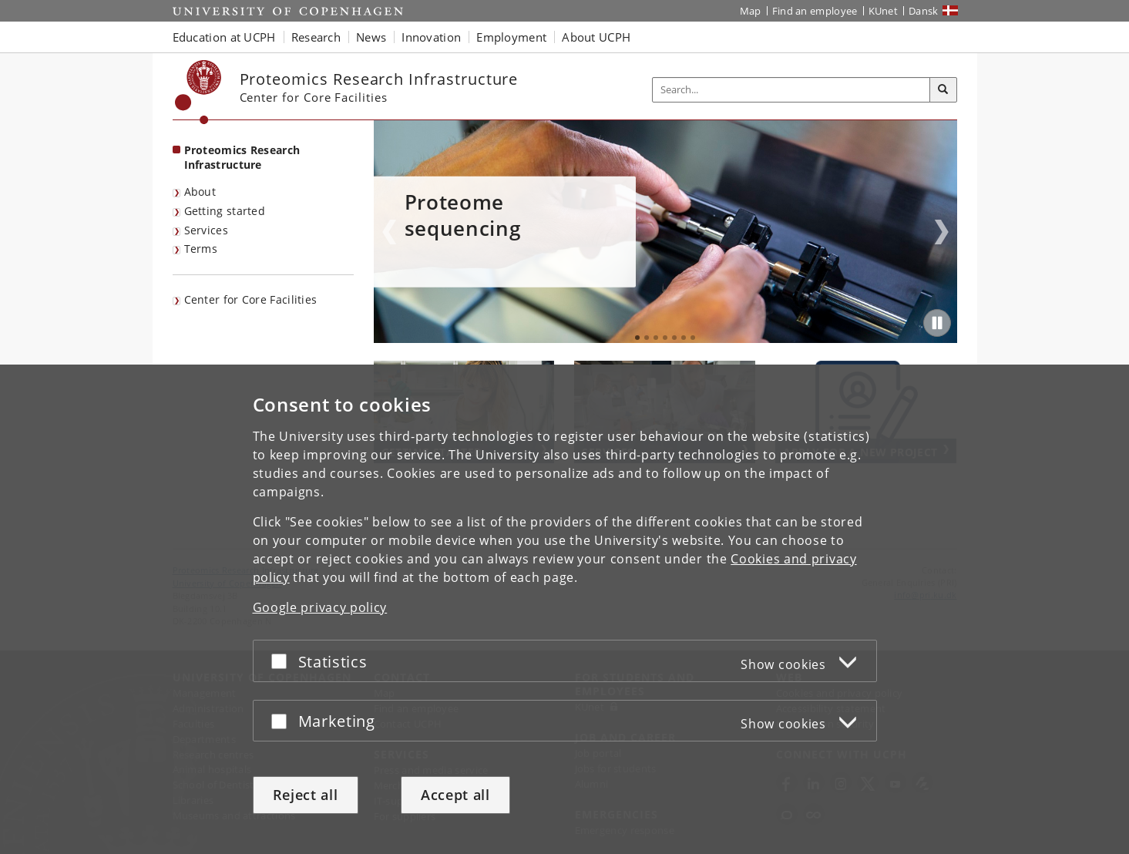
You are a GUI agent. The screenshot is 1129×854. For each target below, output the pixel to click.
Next (941, 232)
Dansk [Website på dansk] (924, 11)
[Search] (943, 90)
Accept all (455, 799)
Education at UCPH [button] (224, 37)
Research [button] (316, 37)
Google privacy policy (320, 612)
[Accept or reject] (282, 665)
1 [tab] (637, 337)
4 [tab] (665, 337)
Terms (201, 248)
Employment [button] (511, 37)
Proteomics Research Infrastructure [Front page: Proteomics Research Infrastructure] (242, 157)
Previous (389, 232)
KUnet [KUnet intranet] (884, 11)
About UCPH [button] (596, 37)
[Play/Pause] (937, 323)
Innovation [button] (431, 37)
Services (206, 230)
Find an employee (815, 11)
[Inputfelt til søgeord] (791, 90)
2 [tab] (646, 337)
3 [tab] (656, 337)
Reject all (305, 799)
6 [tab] (683, 337)
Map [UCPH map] (750, 11)
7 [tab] (693, 337)
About (200, 191)
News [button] (371, 37)
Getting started (225, 210)
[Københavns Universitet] (198, 92)
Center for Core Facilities (251, 299)
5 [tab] (674, 337)
